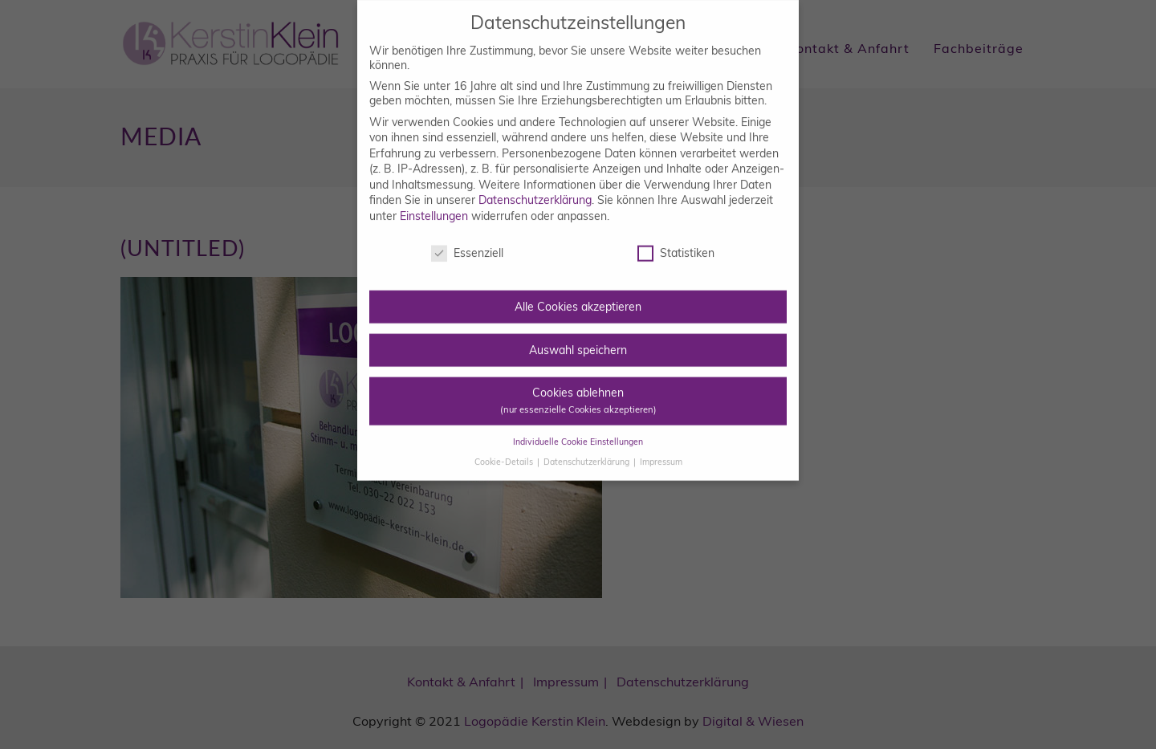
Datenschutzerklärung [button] (587, 447)
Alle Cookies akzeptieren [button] (578, 293)
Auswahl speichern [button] (578, 335)
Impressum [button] (661, 447)
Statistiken (675, 239)
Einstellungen (434, 202)
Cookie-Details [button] (504, 447)
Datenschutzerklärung (535, 186)
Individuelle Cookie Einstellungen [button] (578, 428)
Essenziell (467, 239)
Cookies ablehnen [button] (578, 386)
